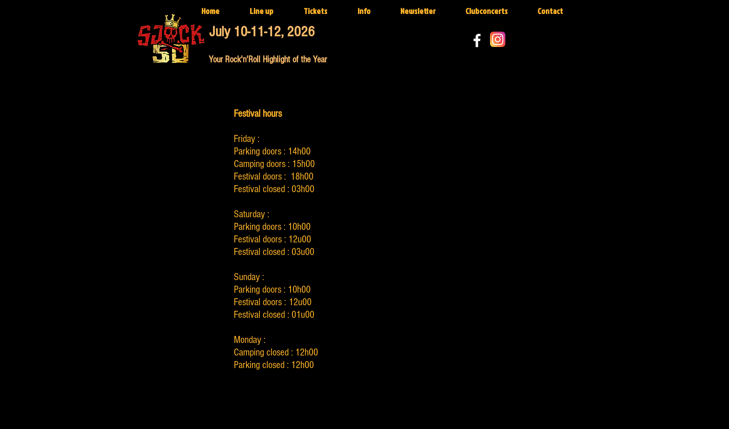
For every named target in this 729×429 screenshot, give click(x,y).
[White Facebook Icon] (477, 40)
